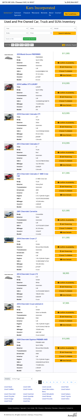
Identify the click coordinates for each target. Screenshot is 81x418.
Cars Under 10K (32, 408)
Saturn (65, 389)
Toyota (66, 396)
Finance (41, 408)
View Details (66, 75)
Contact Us (69, 408)
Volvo (65, 399)
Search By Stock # (29, 39)
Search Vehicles (65, 33)
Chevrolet (10, 394)
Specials (23, 408)
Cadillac (9, 389)
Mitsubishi (48, 394)
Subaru (65, 394)
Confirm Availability (66, 63)
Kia (26, 401)
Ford (8, 401)
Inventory (16, 408)
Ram (65, 387)
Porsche (47, 399)
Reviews (55, 408)
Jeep (27, 399)
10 (71, 382)
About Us (62, 408)
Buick (8, 387)
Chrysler (9, 396)
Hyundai (28, 396)
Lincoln (46, 387)
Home (10, 408)
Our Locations (71, 14)
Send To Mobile (65, 71)
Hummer (28, 394)
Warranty (48, 408)
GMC (27, 387)
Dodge (8, 399)
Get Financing (66, 67)
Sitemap (30, 415)
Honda (27, 389)
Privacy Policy (38, 415)
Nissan (46, 396)
